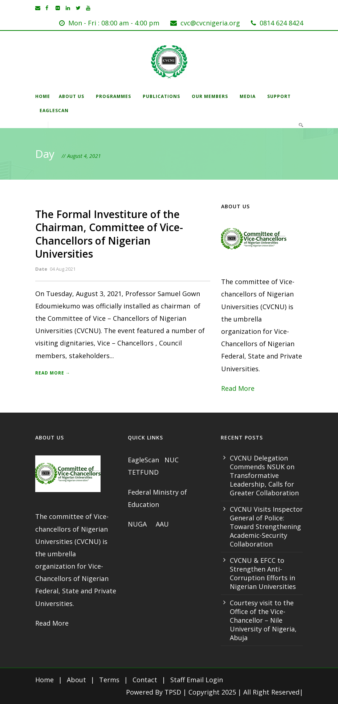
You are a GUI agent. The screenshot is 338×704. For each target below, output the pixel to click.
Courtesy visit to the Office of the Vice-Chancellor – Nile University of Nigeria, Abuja (263, 620)
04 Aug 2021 (63, 269)
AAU (162, 524)
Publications (161, 96)
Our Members (210, 96)
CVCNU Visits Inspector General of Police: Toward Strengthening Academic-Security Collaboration (266, 526)
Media (248, 96)
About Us (71, 96)
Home (42, 96)
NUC (172, 459)
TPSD (172, 692)
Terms (109, 679)
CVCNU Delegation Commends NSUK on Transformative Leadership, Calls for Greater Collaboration (264, 475)
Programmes (113, 96)
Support (279, 96)
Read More (237, 388)
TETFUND (143, 472)
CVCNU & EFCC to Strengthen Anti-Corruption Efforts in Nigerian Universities (263, 573)
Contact (145, 679)
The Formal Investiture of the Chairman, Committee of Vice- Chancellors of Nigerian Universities (109, 234)
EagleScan (54, 110)
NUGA (138, 524)
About (76, 679)
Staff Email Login (196, 679)
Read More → (52, 373)
